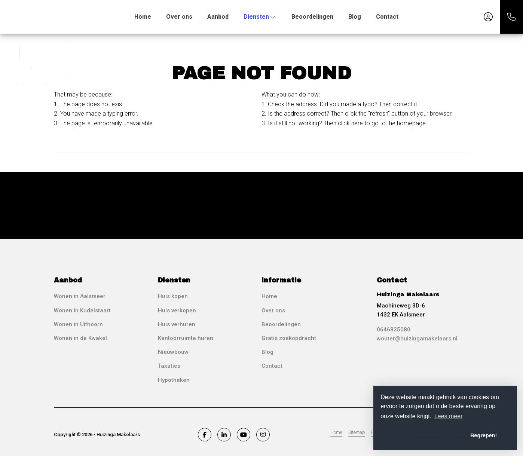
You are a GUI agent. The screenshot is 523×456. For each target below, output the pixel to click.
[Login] (488, 17)
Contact (387, 16)
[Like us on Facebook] (204, 434)
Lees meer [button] (448, 416)
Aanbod (218, 16)
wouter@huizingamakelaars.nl (417, 338)
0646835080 (393, 329)
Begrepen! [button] (483, 435)
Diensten (260, 16)
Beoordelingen (312, 16)
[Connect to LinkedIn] (224, 434)
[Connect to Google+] (263, 434)
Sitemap (356, 432)
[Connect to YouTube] (243, 434)
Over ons (179, 16)
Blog (354, 16)
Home (142, 16)
